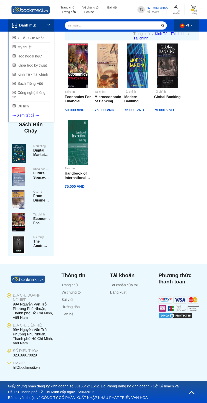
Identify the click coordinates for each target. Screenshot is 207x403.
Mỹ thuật (22, 47)
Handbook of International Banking (186, 99)
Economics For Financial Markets (41, 221)
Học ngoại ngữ (27, 56)
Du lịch (21, 106)
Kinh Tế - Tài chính (30, 74)
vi (186, 25)
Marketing (39, 146)
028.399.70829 (158, 8)
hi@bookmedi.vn (26, 368)
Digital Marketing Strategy (41, 153)
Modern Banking (127, 99)
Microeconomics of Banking (104, 99)
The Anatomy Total (41, 244)
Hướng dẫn (68, 12)
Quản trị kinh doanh (40, 192)
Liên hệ (89, 12)
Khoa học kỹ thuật (30, 65)
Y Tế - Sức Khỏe (29, 38)
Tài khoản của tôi (124, 286)
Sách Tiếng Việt (28, 84)
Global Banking (154, 99)
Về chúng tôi (90, 7)
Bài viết (112, 7)
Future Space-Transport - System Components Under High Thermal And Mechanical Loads (41, 176)
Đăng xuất (118, 293)
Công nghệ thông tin (29, 95)
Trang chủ (67, 7)
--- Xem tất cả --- (26, 115)
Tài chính (39, 214)
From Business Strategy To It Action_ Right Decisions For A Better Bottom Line (41, 198)
